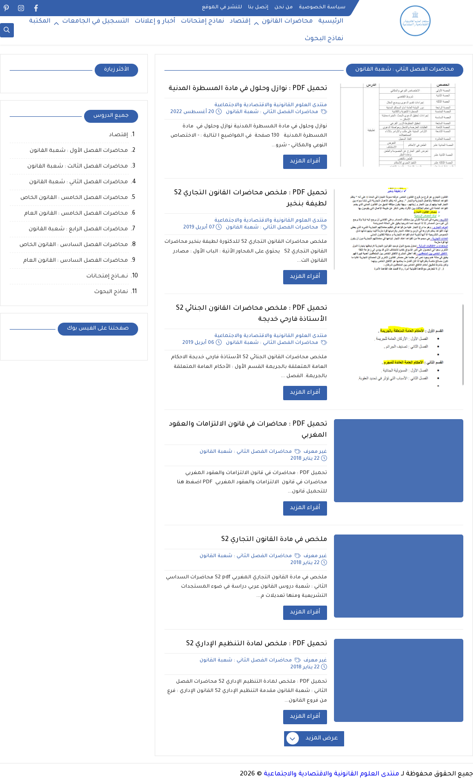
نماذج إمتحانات (202, 21)
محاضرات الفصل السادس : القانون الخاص (73, 245)
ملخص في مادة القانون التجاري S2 (274, 540)
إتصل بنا (258, 7)
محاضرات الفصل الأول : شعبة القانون (79, 151)
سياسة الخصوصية (322, 7)
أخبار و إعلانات (154, 21)
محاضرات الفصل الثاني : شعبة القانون (276, 112)
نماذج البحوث (323, 39)
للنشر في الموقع (222, 7)
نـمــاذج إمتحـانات (107, 277)
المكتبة (39, 21)
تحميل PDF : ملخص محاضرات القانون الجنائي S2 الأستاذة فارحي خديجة (251, 314)
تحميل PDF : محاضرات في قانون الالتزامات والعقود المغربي (248, 430)
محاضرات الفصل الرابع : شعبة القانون (78, 230)
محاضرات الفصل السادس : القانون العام (75, 261)
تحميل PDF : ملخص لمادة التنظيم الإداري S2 (256, 644)
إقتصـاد (118, 135)
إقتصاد (240, 21)
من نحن (283, 7)
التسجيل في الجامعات (95, 21)
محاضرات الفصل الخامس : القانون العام (76, 214)
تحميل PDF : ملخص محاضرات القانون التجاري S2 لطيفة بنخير (250, 199)
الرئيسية (330, 21)
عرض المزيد (312, 739)
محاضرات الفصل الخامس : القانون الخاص (74, 198)
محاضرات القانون (287, 21)
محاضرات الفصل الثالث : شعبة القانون (77, 167)
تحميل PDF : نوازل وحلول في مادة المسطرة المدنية (248, 89)
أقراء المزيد (305, 161)
